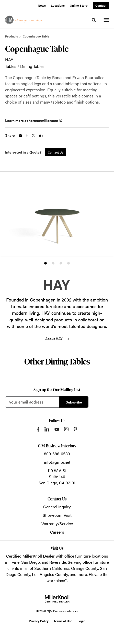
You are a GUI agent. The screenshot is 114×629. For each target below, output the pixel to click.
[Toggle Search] (94, 20)
